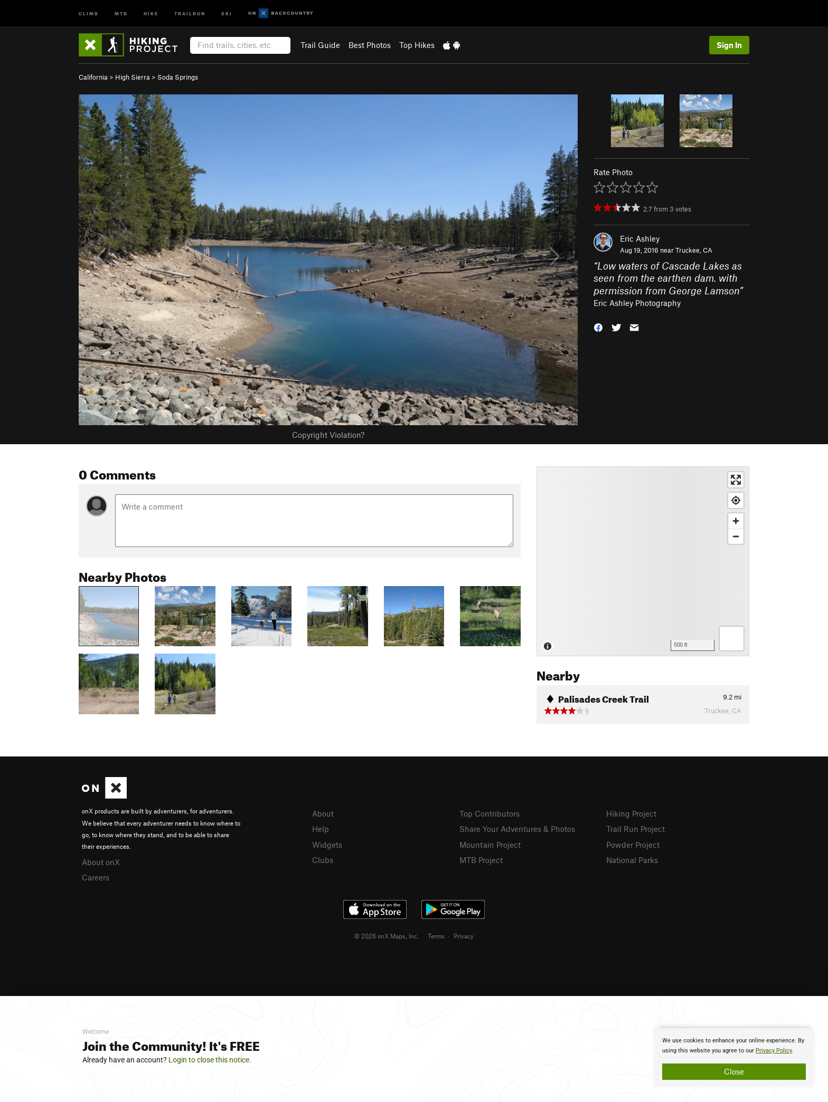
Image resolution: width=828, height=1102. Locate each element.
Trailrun (189, 12)
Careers (95, 877)
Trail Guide (320, 45)
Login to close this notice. (209, 1060)
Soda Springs (177, 77)
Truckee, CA (693, 250)
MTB (121, 12)
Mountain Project (490, 844)
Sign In (729, 45)
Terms (436, 936)
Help (320, 828)
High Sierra (132, 77)
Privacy (464, 936)
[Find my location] (736, 500)
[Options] (732, 638)
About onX (101, 862)
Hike (151, 12)
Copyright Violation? (328, 434)
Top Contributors (489, 813)
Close (734, 1071)
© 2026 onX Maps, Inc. (386, 936)
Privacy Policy (774, 1050)
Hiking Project (631, 813)
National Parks (632, 860)
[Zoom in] (736, 521)
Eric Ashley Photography (637, 303)
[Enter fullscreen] (736, 479)
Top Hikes (417, 45)
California (93, 77)
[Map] (643, 561)
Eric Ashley (640, 238)
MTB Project (481, 860)
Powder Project (633, 844)
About (323, 813)
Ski (226, 12)
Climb (89, 12)
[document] (734, 1058)
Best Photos (370, 45)
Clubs (322, 860)
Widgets (327, 844)
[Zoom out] (736, 536)
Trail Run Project (635, 828)
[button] (598, 327)
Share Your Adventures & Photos (517, 828)
